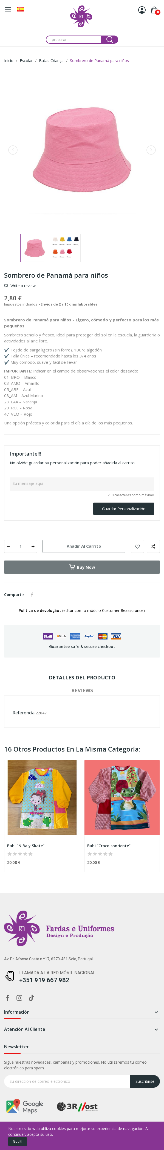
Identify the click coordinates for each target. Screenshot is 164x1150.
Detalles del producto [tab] (82, 677)
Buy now (82, 567)
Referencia (24, 713)
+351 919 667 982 (44, 980)
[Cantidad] (20, 546)
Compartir (32, 595)
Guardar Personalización (123, 508)
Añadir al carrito (84, 546)
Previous (13, 150)
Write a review (22, 286)
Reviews (82, 690)
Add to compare (153, 546)
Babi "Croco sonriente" (109, 845)
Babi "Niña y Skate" (25, 845)
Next (151, 150)
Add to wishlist (137, 546)
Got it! (17, 1141)
